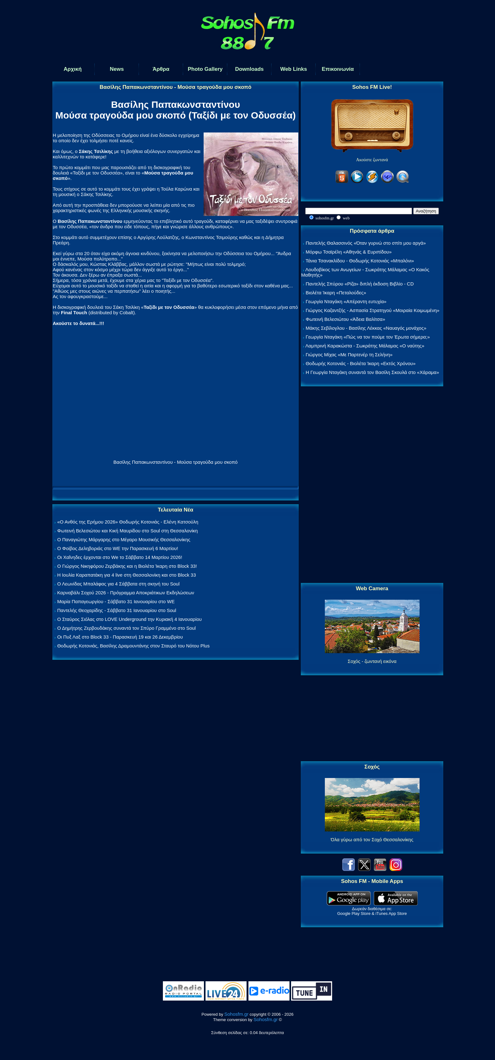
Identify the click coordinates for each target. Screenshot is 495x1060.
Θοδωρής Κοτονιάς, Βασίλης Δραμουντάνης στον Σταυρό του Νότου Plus (133, 645)
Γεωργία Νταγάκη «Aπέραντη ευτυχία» (346, 301)
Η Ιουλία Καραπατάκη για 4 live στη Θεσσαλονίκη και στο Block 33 (126, 575)
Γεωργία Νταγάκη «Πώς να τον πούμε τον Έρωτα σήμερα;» (368, 337)
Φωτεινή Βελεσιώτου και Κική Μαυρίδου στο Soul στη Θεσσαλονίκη (127, 530)
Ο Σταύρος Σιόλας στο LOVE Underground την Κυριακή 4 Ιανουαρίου (129, 619)
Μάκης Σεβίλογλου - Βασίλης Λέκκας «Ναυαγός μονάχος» (366, 328)
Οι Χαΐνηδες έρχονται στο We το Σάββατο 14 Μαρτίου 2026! (119, 557)
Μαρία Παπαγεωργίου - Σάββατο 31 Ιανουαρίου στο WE (116, 601)
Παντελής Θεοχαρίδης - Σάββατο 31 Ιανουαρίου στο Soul (116, 610)
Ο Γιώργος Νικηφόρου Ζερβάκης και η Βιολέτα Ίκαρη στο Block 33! (127, 566)
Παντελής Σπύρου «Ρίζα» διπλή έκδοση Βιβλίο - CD (360, 283)
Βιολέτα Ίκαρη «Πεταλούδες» (336, 292)
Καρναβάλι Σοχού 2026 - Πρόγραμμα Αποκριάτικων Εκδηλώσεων (125, 592)
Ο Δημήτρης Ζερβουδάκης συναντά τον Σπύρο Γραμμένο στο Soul (126, 628)
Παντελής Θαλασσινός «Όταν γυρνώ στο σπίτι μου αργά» (366, 243)
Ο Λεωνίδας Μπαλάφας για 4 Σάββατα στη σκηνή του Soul (118, 583)
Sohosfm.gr (236, 1014)
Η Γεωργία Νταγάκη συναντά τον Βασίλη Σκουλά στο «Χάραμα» (372, 372)
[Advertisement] (372, 485)
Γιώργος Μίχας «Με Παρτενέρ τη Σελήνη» (349, 354)
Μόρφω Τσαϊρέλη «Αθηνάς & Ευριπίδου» (348, 251)
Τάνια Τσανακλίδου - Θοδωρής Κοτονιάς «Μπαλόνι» (360, 260)
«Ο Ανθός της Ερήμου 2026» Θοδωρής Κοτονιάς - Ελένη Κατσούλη (127, 521)
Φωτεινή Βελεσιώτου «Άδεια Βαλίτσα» (345, 319)
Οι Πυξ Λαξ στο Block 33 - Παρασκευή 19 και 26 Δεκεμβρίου (120, 637)
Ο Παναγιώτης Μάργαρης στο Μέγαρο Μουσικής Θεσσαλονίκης (123, 539)
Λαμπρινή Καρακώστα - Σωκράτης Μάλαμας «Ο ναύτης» (364, 345)
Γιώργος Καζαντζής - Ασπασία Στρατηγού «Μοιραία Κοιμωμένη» (372, 310)
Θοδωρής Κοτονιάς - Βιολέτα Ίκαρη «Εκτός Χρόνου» (360, 363)
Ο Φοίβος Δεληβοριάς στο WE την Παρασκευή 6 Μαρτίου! (117, 548)
